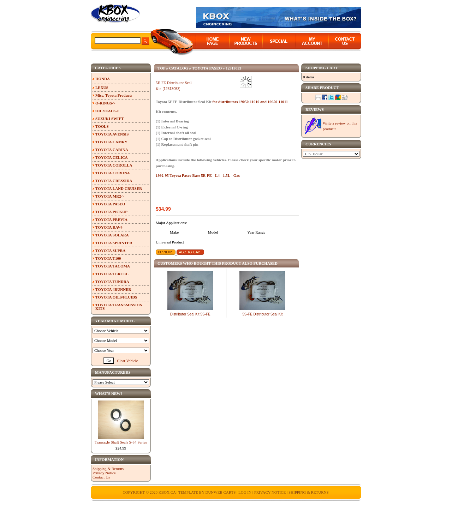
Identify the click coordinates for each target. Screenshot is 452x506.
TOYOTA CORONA (112, 173)
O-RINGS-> (105, 103)
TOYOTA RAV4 (109, 227)
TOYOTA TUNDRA (112, 281)
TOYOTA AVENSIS (112, 134)
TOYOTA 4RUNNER (113, 289)
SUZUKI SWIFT (109, 118)
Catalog (178, 68)
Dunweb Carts (221, 492)
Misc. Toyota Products (113, 95)
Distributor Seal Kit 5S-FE (190, 314)
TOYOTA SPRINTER (113, 243)
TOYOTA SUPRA (110, 250)
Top (161, 68)
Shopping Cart (321, 68)
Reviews (314, 109)
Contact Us (101, 477)
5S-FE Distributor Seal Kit (262, 314)
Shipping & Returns (108, 468)
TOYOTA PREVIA (111, 219)
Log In (244, 492)
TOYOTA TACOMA (112, 266)
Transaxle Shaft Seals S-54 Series (121, 442)
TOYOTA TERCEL (112, 274)
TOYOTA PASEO (207, 68)
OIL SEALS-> (107, 111)
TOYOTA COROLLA (113, 165)
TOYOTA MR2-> (110, 196)
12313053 (233, 68)
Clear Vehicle (127, 361)
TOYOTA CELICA (111, 157)
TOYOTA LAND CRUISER (118, 188)
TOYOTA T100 (108, 258)
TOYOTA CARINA (111, 149)
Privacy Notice (104, 473)
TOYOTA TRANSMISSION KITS (119, 307)
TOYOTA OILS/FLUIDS (116, 297)
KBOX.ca (167, 492)
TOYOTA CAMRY (111, 142)
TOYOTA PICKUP (111, 212)
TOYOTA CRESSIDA (113, 181)
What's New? (109, 393)
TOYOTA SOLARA (112, 235)
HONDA (102, 79)
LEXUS (101, 87)
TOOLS (102, 126)
